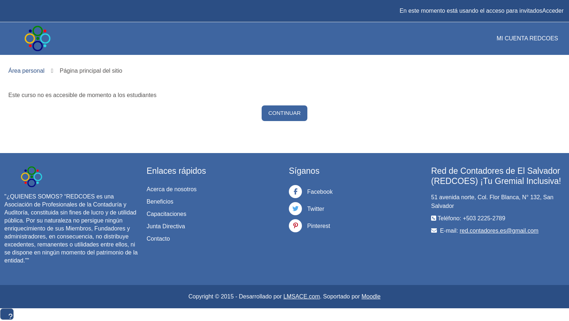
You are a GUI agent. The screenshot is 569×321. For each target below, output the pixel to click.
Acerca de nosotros (172, 189)
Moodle (370, 296)
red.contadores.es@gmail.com (499, 231)
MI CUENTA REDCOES (527, 38)
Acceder (553, 11)
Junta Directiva (166, 226)
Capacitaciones (166, 214)
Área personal (26, 71)
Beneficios (160, 201)
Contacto (158, 239)
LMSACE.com (301, 296)
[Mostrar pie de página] (7, 314)
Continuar (284, 113)
